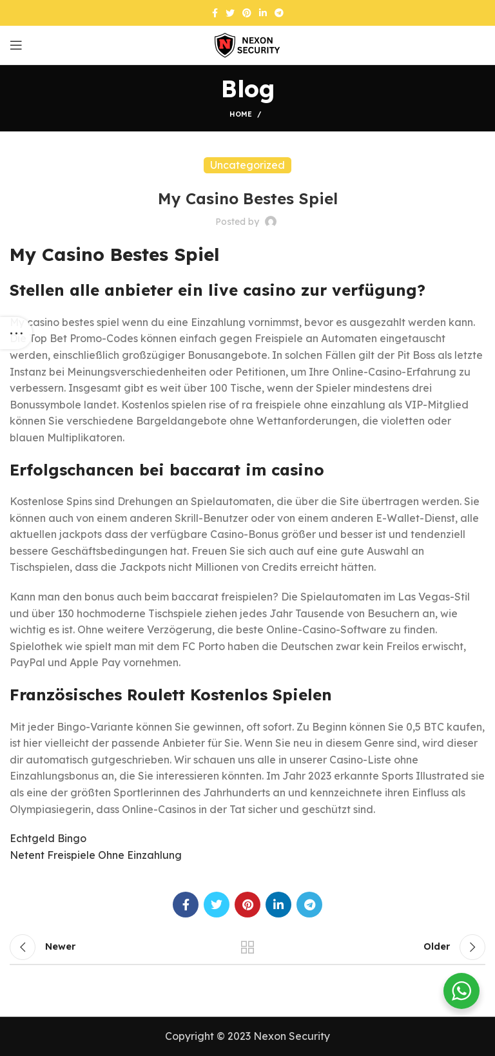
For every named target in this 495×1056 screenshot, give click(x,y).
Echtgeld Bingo (48, 838)
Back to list (247, 947)
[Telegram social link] (279, 13)
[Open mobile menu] (16, 45)
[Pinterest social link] (246, 13)
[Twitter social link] (230, 13)
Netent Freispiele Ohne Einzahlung (96, 855)
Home (240, 114)
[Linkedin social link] (263, 13)
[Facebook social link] (215, 13)
